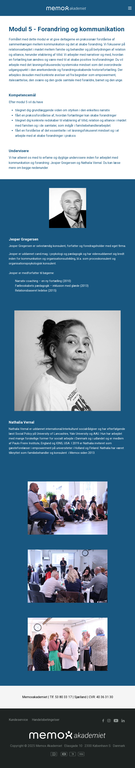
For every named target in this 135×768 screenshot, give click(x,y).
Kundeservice (18, 720)
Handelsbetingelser (45, 720)
